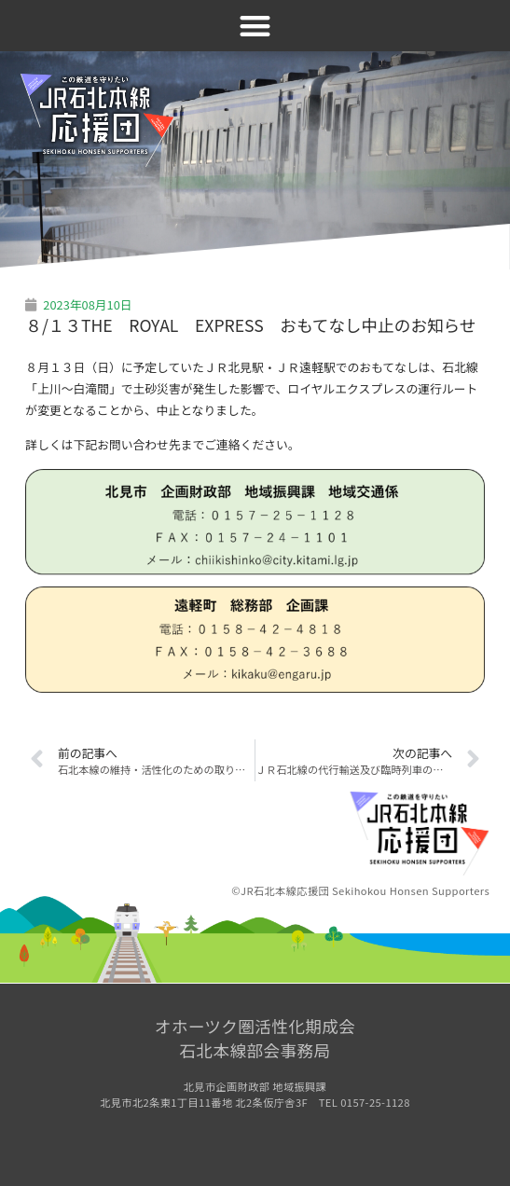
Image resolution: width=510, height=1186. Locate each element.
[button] (255, 25)
